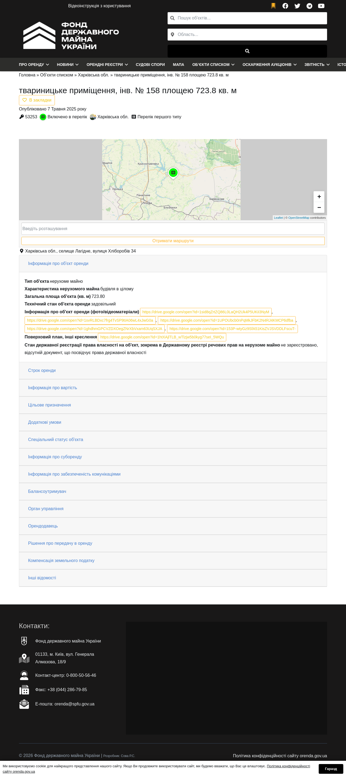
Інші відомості (42, 578)
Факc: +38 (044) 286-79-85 (61, 689)
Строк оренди (42, 370)
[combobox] (247, 35)
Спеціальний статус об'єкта (55, 439)
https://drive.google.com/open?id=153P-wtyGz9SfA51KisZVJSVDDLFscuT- (232, 329)
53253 (31, 117)
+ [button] (319, 196)
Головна (27, 75)
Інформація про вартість (52, 387)
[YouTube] (321, 6)
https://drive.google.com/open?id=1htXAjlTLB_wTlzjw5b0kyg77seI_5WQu (162, 337)
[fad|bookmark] (274, 6)
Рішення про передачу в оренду (60, 543)
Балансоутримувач (47, 491)
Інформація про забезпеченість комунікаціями (74, 474)
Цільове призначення (49, 405)
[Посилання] (69, 35)
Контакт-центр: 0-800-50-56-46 (65, 675)
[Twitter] (297, 6)
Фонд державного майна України (68, 641)
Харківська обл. (93, 75)
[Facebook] (285, 6)
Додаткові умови (44, 422)
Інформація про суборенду (55, 457)
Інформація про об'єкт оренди (58, 263)
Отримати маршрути (173, 240)
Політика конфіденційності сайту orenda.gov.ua (280, 756)
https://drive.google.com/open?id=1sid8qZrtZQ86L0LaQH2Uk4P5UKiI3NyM (205, 312)
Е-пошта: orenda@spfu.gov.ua (65, 704)
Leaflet (278, 217)
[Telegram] (309, 6)
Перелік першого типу (159, 117)
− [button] (319, 207)
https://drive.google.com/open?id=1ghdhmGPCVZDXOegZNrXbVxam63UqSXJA (94, 329)
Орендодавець (43, 526)
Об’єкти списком (56, 75)
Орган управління (46, 508)
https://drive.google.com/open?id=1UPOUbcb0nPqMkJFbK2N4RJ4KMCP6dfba (226, 320)
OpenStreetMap (299, 217)
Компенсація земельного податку (61, 560)
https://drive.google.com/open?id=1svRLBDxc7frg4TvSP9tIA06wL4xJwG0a (90, 320)
